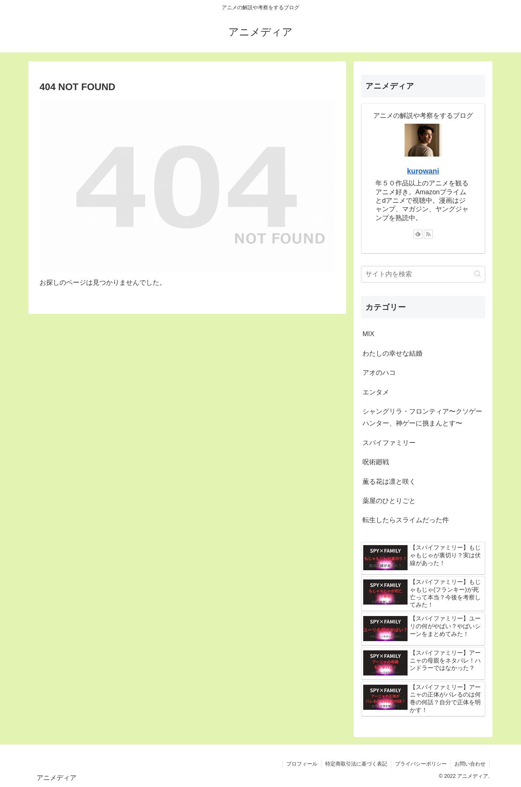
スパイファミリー (389, 442)
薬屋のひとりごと (389, 500)
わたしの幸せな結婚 (392, 353)
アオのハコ (379, 372)
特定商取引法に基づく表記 (356, 764)
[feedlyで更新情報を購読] (417, 234)
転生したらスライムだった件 (405, 520)
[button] (477, 274)
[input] (423, 274)
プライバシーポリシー (421, 764)
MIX (368, 334)
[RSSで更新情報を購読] (428, 234)
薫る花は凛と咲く (389, 481)
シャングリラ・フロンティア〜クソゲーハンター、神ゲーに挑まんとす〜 (422, 417)
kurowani (423, 171)
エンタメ (375, 392)
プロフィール (301, 764)
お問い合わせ (470, 764)
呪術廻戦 (375, 462)
